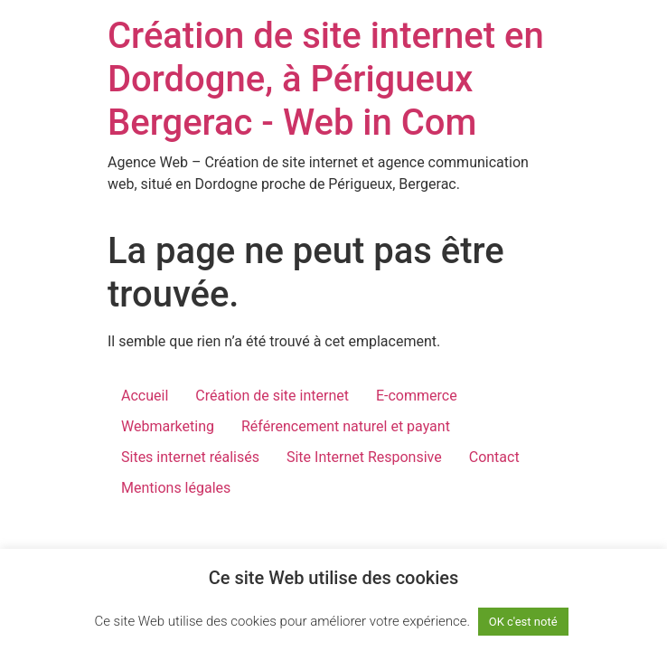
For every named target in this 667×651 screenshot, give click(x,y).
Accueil (144, 395)
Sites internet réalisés (190, 457)
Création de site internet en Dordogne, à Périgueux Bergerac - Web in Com (326, 79)
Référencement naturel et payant (345, 426)
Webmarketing (167, 426)
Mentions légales (175, 487)
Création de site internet (272, 395)
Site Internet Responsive (364, 457)
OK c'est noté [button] (523, 621)
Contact (494, 457)
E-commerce (416, 395)
